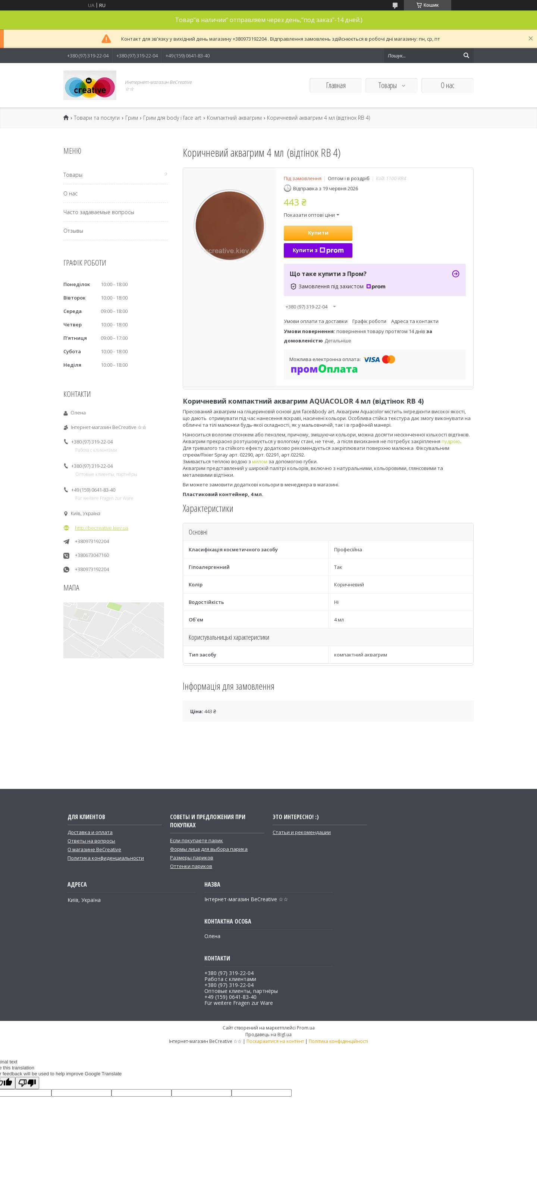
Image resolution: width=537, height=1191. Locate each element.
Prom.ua (306, 1028)
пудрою (451, 441)
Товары (388, 85)
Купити (318, 232)
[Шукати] (466, 55)
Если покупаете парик (196, 840)
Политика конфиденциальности (105, 858)
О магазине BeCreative (94, 849)
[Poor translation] (27, 1083)
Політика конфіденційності (338, 1041)
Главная (336, 85)
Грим (131, 118)
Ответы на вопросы (91, 840)
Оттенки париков (191, 866)
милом (259, 461)
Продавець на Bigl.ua (268, 1034)
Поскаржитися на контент (275, 1041)
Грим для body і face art (172, 118)
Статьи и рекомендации (302, 832)
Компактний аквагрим (234, 118)
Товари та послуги (97, 118)
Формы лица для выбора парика (209, 849)
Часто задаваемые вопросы (98, 212)
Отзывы (73, 230)
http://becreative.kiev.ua (101, 528)
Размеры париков (191, 857)
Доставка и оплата (90, 832)
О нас (447, 85)
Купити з (318, 250)
